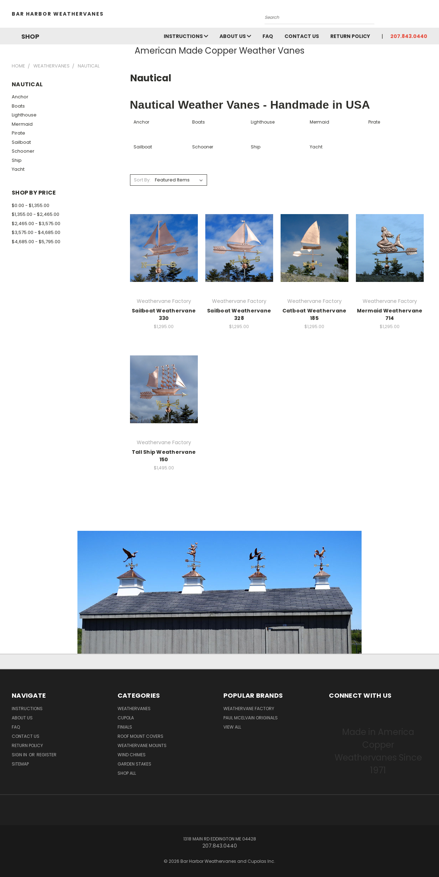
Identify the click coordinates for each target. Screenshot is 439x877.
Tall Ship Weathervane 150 (164, 455)
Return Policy (350, 36)
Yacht (18, 169)
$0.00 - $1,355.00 (30, 205)
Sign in (20, 755)
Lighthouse (24, 114)
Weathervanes (134, 709)
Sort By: (142, 179)
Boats (18, 106)
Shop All (127, 773)
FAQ (267, 36)
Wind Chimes (132, 755)
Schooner (23, 151)
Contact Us (301, 36)
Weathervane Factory (248, 709)
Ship (17, 160)
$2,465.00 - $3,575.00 (36, 223)
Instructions (186, 36)
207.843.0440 (408, 36)
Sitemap (20, 764)
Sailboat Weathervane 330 (164, 314)
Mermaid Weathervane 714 (390, 314)
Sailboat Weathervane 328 (239, 314)
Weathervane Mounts (142, 745)
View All (232, 727)
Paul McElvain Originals (250, 718)
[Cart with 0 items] (425, 15)
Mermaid (22, 124)
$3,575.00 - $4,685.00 (36, 232)
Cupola (126, 718)
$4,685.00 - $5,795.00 (36, 241)
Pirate (18, 133)
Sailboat (21, 142)
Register (46, 755)
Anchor (20, 96)
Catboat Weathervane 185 (314, 314)
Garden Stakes (134, 764)
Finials (125, 727)
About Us (235, 36)
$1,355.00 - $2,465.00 (35, 214)
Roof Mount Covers (140, 736)
